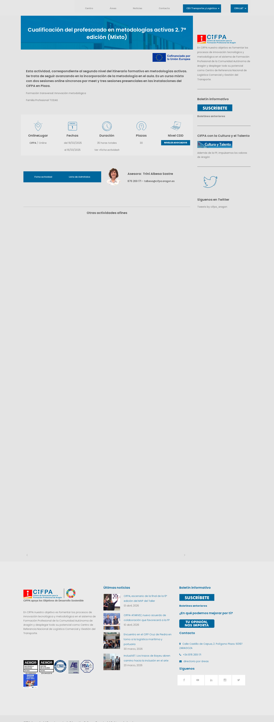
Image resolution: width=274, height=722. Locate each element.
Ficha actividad (43, 176)
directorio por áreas (196, 639)
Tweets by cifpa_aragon (212, 207)
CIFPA (33, 143)
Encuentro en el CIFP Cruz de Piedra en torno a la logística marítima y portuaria (147, 617)
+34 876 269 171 (192, 633)
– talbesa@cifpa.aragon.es (158, 181)
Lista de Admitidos (79, 176)
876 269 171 (134, 181)
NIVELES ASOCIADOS (175, 142)
